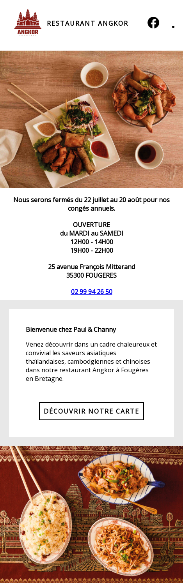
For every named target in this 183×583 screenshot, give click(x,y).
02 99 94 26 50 (91, 291)
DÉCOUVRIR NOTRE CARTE (91, 411)
